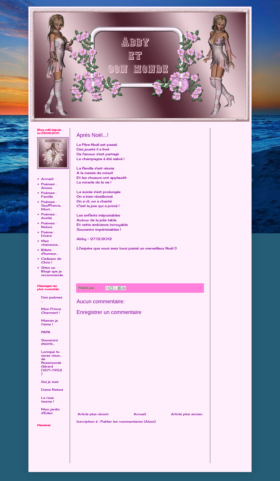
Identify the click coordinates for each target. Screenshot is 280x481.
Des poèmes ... (51, 299)
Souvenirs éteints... (49, 342)
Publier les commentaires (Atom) (128, 421)
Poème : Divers (47, 234)
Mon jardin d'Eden (50, 411)
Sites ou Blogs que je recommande (52, 271)
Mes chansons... (50, 242)
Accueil (140, 414)
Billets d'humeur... (49, 251)
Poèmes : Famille (48, 194)
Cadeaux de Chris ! (51, 260)
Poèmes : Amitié (48, 216)
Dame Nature (52, 389)
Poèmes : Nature (48, 225)
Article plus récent (93, 414)
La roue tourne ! (47, 399)
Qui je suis (50, 381)
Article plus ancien (186, 414)
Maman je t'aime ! (49, 322)
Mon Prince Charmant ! (51, 310)
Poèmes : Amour (48, 186)
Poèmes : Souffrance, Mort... (51, 205)
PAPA (45, 332)
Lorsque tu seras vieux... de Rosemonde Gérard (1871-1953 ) (51, 363)
